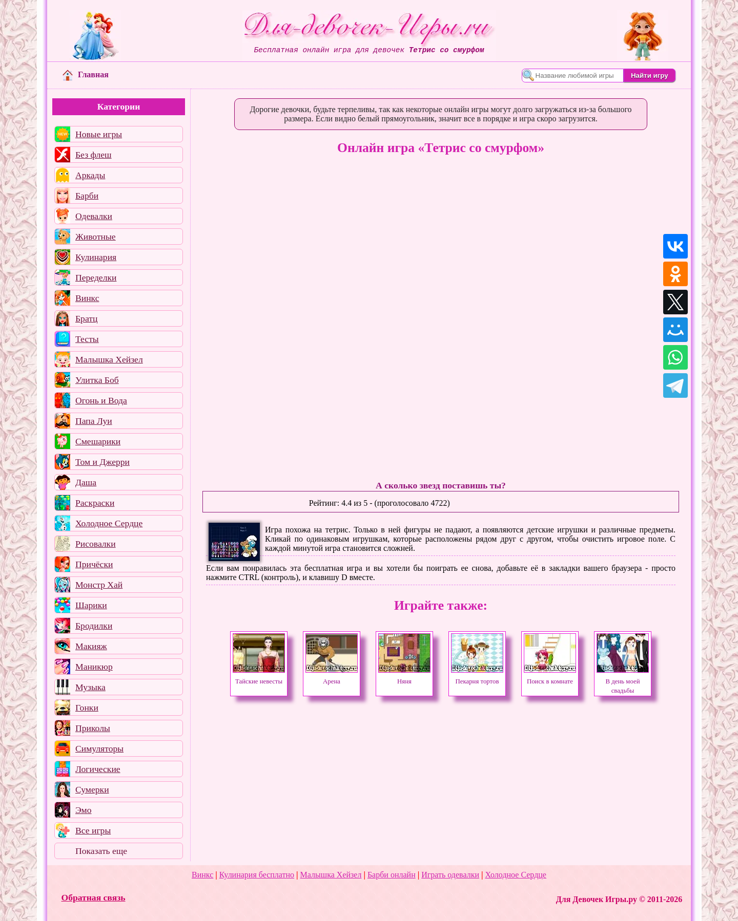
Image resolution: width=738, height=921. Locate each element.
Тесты (87, 339)
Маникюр (94, 666)
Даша (85, 482)
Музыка (90, 687)
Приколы (92, 728)
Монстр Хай (98, 585)
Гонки (86, 707)
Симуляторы (99, 748)
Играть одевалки (450, 874)
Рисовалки (95, 544)
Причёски (94, 564)
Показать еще (101, 851)
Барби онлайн (391, 874)
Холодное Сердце (108, 523)
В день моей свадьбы (623, 681)
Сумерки (92, 789)
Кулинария (95, 257)
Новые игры (98, 134)
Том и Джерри (102, 462)
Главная (86, 74)
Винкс (87, 298)
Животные (95, 236)
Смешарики (97, 441)
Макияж (91, 646)
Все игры (93, 830)
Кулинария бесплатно (256, 874)
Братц (86, 318)
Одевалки (93, 216)
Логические (97, 769)
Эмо (83, 810)
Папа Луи (93, 421)
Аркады (90, 175)
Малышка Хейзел (109, 359)
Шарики (91, 605)
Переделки (95, 277)
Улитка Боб (97, 380)
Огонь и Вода (101, 400)
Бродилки (93, 625)
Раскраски (94, 503)
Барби (86, 195)
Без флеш (93, 154)
